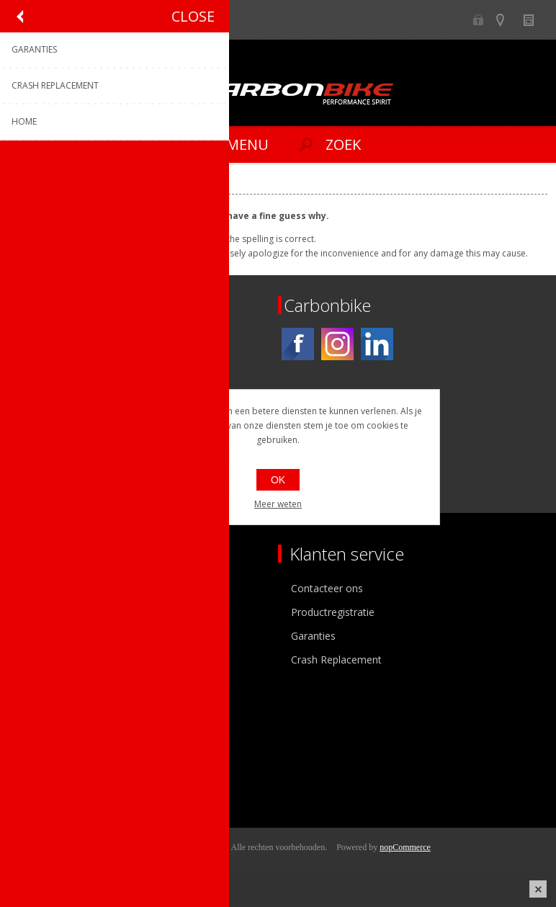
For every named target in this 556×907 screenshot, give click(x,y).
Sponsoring (46, 659)
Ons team (43, 612)
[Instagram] (337, 344)
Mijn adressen (53, 752)
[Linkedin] (377, 344)
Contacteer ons (327, 588)
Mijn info (40, 729)
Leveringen (45, 776)
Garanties (313, 636)
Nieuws (534, 19)
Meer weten (278, 504)
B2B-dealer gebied (478, 19)
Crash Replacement (336, 659)
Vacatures (43, 636)
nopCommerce (405, 847)
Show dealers (506, 19)
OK (278, 480)
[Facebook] (298, 344)
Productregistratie (333, 612)
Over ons (41, 588)
